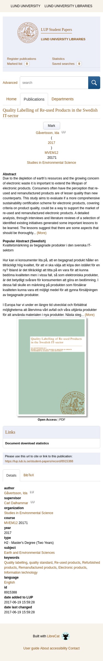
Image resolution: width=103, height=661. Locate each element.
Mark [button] (51, 126)
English (9, 582)
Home (11, 99)
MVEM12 (51, 153)
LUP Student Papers (56, 30)
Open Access (47, 419)
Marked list (18, 63)
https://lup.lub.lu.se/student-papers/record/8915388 (39, 461)
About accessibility (53, 648)
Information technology (20, 572)
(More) (41, 233)
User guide (31, 648)
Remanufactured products (38, 567)
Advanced (10, 83)
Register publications (21, 58)
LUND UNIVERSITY (25, 6)
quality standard (40, 563)
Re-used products (67, 563)
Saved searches (67, 63)
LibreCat (58, 636)
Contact (74, 648)
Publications (34, 99)
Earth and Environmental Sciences (29, 553)
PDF (62, 419)
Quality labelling (15, 563)
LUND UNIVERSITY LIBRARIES (68, 6)
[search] (54, 82)
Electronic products (72, 567)
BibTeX (29, 475)
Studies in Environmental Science (51, 163)
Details (11, 475)
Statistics (58, 58)
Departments (63, 99)
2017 (51, 143)
